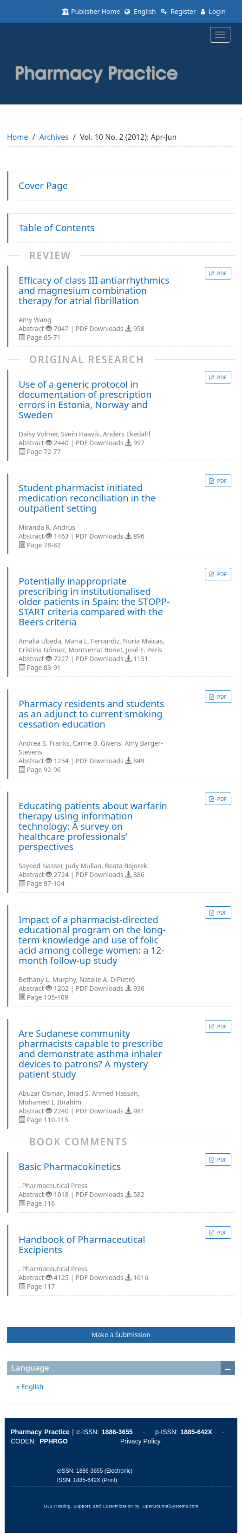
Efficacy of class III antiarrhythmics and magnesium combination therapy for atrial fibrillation (94, 290)
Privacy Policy (140, 1441)
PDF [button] (221, 273)
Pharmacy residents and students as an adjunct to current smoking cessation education (91, 714)
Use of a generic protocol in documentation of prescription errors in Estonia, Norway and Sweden (85, 399)
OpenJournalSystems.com (171, 1506)
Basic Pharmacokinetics (70, 1167)
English (140, 11)
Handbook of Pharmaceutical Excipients (82, 1245)
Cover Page (43, 186)
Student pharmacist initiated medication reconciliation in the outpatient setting (87, 498)
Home (17, 137)
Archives (54, 137)
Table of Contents (57, 228)
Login (213, 11)
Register (178, 11)
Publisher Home (91, 11)
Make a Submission (121, 1334)
